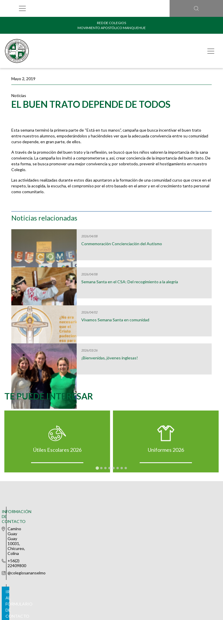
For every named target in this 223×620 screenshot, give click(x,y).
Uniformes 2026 (166, 450)
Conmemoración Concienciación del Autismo (121, 243)
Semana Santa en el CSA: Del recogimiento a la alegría (129, 281)
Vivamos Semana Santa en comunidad (115, 320)
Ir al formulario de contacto (110, 542)
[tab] (97, 468)
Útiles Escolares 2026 (57, 450)
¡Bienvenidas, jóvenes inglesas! (109, 358)
